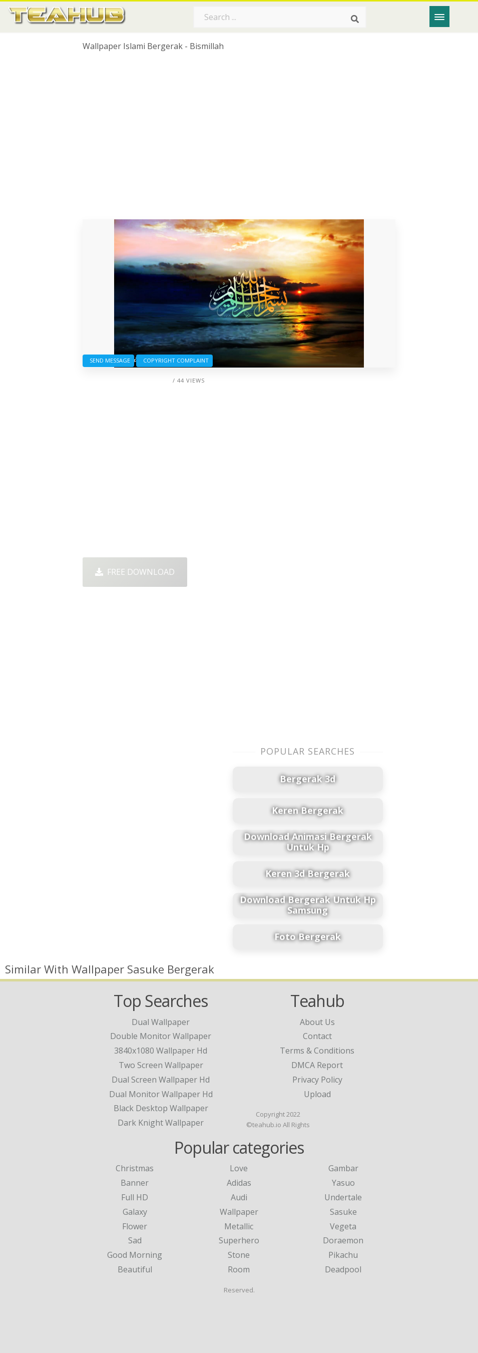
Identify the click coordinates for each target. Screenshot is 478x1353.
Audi (239, 1197)
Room (239, 1269)
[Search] (355, 19)
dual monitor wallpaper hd (161, 1094)
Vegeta (343, 1226)
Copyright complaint (174, 360)
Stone (239, 1254)
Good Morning (134, 1254)
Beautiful (135, 1269)
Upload (317, 1094)
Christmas (135, 1168)
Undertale (343, 1197)
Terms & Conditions (317, 1050)
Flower (134, 1226)
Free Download (135, 571)
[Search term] (279, 17)
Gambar (343, 1168)
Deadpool (343, 1269)
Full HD (134, 1197)
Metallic (238, 1226)
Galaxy (135, 1211)
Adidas (239, 1182)
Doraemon (343, 1240)
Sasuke (343, 1211)
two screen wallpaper (161, 1065)
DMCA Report (317, 1065)
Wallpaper (239, 1211)
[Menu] (439, 16)
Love (239, 1168)
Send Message (108, 360)
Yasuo (343, 1182)
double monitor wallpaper (160, 1036)
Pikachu (343, 1254)
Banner (135, 1182)
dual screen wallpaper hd (161, 1079)
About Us (317, 1022)
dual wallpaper (161, 1022)
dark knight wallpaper (161, 1122)
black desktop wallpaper (161, 1108)
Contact (317, 1036)
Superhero (239, 1240)
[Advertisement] (239, 139)
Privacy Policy (317, 1079)
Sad (135, 1240)
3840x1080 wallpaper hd (160, 1050)
